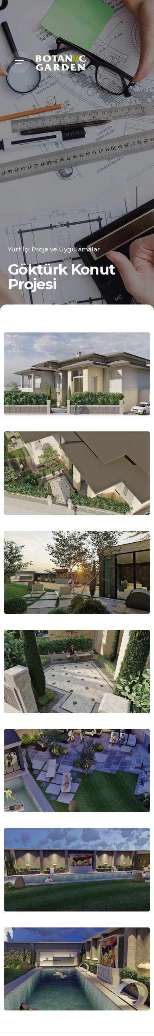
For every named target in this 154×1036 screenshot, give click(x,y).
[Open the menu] (19, 62)
